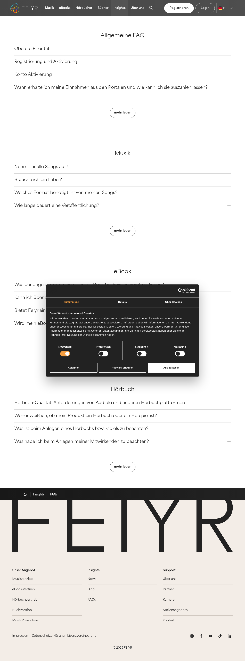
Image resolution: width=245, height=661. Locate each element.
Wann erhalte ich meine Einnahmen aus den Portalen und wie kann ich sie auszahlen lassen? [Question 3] (122, 88)
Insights (120, 8)
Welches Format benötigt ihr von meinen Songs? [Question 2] (122, 193)
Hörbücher (84, 8)
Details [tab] (122, 302)
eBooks (64, 8)
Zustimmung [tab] (71, 302)
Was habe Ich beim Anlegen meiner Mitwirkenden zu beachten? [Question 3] (122, 442)
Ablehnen (73, 367)
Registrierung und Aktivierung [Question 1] (122, 62)
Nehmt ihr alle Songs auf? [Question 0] (122, 167)
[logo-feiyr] (25, 8)
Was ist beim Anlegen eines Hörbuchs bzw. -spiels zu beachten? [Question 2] (122, 429)
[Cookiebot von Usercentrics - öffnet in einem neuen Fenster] (180, 290)
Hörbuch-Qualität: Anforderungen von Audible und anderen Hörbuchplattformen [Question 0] (122, 403)
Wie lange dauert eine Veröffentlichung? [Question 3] (122, 206)
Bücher (103, 8)
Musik (49, 8)
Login (205, 8)
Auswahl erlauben (122, 367)
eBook (122, 272)
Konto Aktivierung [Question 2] (122, 75)
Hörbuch (122, 390)
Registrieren (179, 8)
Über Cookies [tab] (173, 302)
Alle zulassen (171, 367)
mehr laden (122, 112)
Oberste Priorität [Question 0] (122, 49)
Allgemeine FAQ (123, 36)
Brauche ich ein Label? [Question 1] (122, 180)
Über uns (137, 8)
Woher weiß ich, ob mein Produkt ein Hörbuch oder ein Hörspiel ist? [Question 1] (122, 416)
